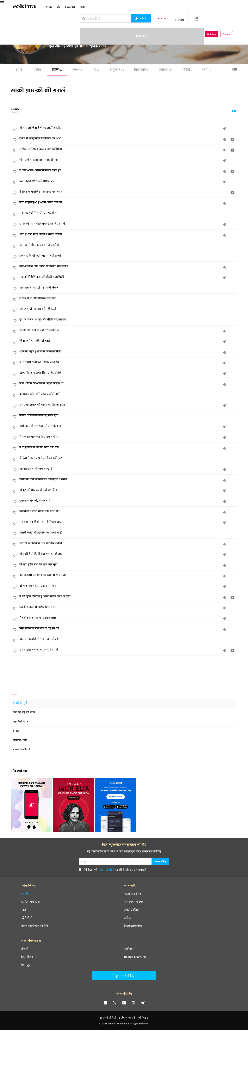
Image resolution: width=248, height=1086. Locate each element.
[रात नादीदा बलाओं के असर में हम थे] (128, 649)
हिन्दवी (24, 948)
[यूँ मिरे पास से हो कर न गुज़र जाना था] (128, 362)
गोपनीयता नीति (106, 869)
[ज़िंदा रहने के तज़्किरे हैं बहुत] (128, 340)
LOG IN (165, 18)
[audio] (225, 128)
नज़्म (75, 70)
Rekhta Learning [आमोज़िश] (135, 956)
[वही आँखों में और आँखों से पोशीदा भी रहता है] (128, 266)
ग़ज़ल (56, 70)
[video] (232, 139)
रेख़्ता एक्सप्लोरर (133, 925)
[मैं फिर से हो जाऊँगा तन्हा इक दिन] (128, 298)
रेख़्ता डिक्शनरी (29, 956)
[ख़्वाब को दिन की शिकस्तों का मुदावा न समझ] (128, 479)
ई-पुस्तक (114, 70)
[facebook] (105, 1002)
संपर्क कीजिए (131, 909)
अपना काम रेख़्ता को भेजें (34, 925)
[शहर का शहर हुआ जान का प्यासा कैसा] (128, 351)
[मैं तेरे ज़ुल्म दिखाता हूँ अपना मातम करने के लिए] (128, 596)
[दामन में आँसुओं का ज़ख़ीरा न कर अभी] (128, 138)
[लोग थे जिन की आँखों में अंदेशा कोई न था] (128, 383)
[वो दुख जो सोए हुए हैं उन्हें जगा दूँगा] (128, 489)
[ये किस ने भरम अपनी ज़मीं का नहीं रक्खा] (128, 457)
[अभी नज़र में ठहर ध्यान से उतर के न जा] (128, 425)
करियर (128, 917)
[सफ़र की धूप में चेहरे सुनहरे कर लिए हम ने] (128, 223)
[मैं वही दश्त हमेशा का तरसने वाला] (128, 617)
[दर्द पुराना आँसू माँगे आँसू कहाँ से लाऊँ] (128, 394)
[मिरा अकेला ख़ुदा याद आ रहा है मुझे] (128, 159)
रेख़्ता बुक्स (26, 964)
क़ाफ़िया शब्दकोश (30, 901)
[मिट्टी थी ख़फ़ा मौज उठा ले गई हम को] (128, 628)
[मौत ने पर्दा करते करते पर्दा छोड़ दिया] (128, 415)
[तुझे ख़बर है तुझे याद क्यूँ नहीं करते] (128, 308)
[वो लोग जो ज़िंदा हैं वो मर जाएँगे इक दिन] (128, 127)
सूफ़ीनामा (129, 948)
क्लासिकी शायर (20, 721)
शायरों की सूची (20, 703)
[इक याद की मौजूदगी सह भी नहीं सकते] (128, 255)
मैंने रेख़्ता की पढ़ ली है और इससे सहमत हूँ (112, 869)
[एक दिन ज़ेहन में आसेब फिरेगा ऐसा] (128, 607)
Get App (223, 18)
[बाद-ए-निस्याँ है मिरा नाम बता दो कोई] (128, 639)
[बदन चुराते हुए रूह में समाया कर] (128, 181)
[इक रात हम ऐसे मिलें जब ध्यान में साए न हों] (128, 575)
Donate (202, 18)
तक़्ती (24, 909)
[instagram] (133, 1002)
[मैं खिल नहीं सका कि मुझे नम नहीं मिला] (128, 149)
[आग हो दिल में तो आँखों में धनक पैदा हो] (128, 234)
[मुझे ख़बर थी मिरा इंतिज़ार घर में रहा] (128, 212)
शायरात (16, 731)
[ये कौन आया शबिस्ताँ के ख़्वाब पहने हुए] (128, 170)
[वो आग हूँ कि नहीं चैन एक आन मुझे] (128, 564)
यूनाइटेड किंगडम (86, 39)
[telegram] (143, 1002)
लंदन (76, 39)
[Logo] (24, 7)
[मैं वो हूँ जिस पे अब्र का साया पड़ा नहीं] (128, 447)
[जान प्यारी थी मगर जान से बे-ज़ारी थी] (128, 244)
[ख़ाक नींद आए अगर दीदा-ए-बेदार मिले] (128, 372)
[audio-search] (127, 18)
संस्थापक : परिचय (134, 901)
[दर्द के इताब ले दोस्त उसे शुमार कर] (128, 585)
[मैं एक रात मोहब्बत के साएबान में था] (128, 436)
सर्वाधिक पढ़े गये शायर (24, 712)
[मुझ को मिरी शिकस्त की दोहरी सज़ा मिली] (128, 276)
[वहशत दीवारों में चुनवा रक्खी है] (128, 468)
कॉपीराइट (143, 1017)
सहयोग (25, 893)
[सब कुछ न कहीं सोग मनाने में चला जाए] (128, 521)
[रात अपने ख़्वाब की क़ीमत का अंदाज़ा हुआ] (128, 404)
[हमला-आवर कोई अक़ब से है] (128, 500)
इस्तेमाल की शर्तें (127, 1017)
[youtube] (124, 1002)
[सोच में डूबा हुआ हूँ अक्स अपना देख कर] (128, 202)
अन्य (82, 7)
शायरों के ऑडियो (21, 749)
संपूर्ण (19, 70)
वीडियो (183, 70)
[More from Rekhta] (182, 18)
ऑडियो (161, 70)
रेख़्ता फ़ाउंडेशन (132, 893)
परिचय (36, 70)
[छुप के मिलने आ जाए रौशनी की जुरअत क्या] (128, 319)
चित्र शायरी (138, 70)
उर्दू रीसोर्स (26, 917)
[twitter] (115, 1002)
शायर (49, 7)
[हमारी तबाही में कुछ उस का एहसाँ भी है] (128, 532)
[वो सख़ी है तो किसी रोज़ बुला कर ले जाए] (128, 553)
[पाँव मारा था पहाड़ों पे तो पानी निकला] (128, 287)
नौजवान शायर (20, 740)
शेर (94, 70)
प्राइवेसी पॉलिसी (108, 1017)
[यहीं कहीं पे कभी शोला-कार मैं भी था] (128, 511)
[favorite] (15, 130)
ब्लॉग (202, 70)
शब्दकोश (70, 7)
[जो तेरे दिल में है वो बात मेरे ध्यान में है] (128, 330)
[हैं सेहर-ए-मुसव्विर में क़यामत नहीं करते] (128, 191)
